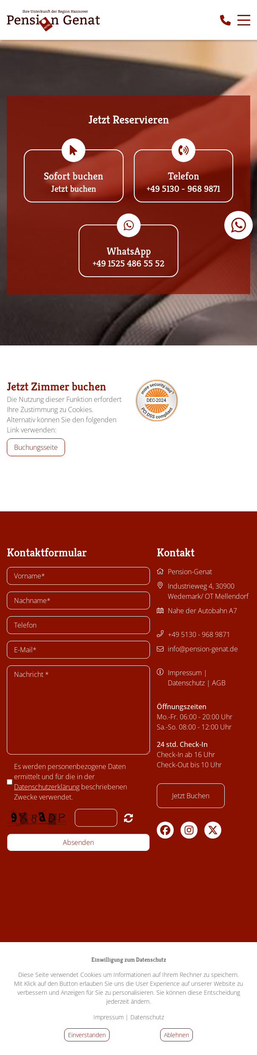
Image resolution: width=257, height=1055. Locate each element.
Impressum (185, 672)
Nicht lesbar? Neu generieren (128, 818)
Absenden (78, 842)
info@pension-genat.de (203, 649)
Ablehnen (176, 1035)
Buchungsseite (36, 447)
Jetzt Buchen (190, 795)
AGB (219, 682)
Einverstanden (87, 1035)
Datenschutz (186, 682)
